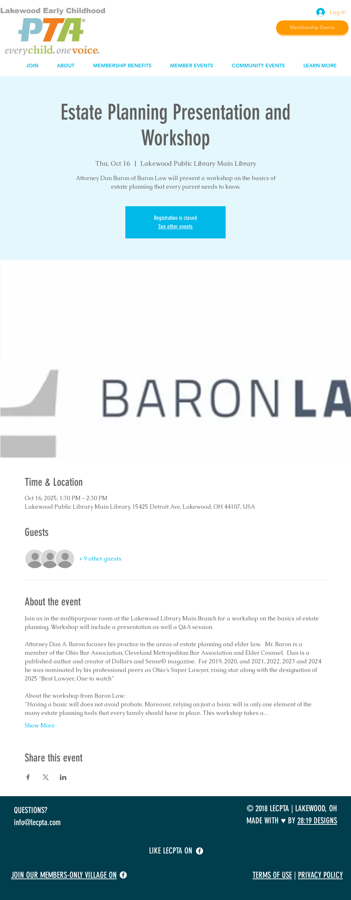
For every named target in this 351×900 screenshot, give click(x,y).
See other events (175, 226)
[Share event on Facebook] (28, 777)
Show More (40, 725)
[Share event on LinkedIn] (63, 777)
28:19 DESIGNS (317, 821)
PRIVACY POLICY (320, 875)
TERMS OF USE (272, 875)
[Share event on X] (45, 777)
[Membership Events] (312, 27)
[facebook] (199, 851)
